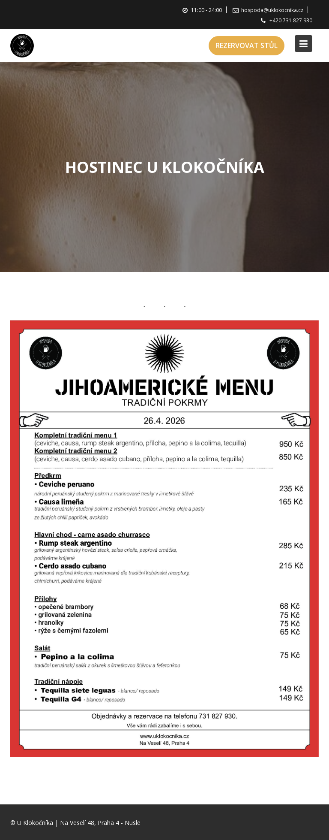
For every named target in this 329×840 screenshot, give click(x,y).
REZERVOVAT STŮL (246, 45)
